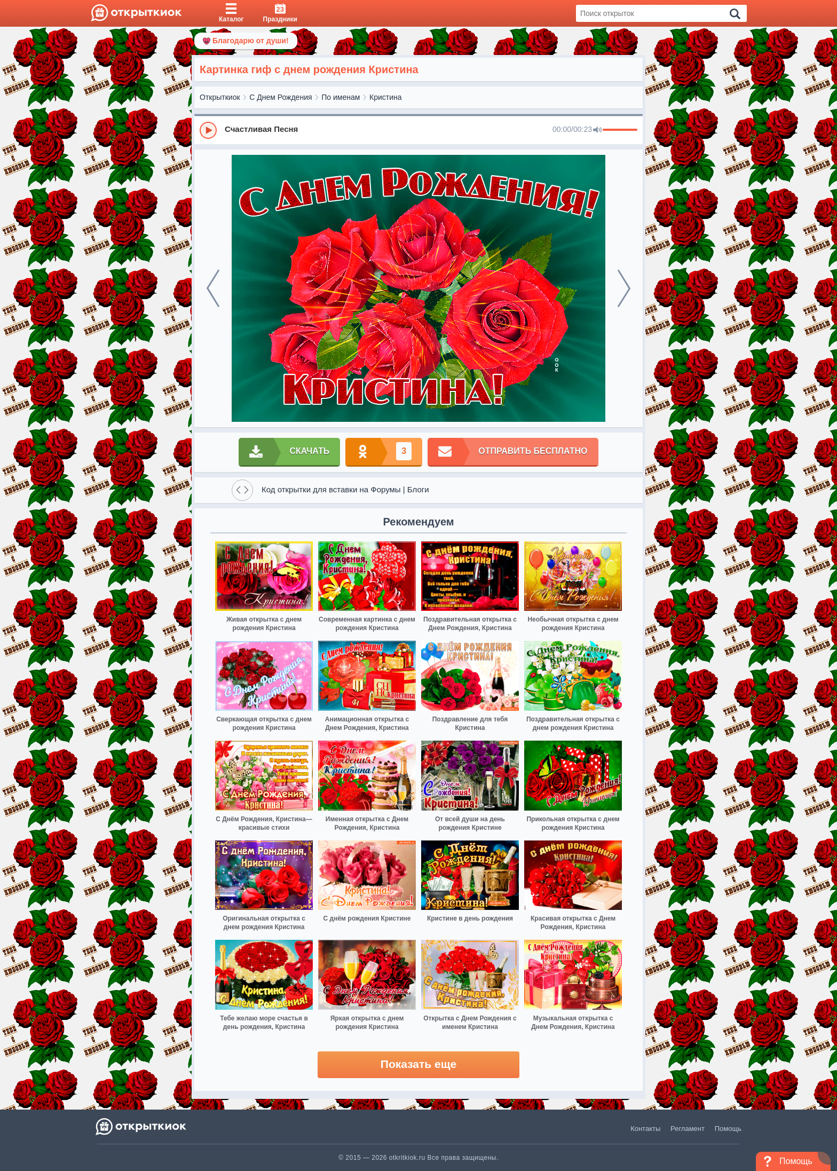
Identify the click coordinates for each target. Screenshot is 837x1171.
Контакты (645, 1129)
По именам (340, 97)
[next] (624, 288)
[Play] (208, 130)
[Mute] (597, 130)
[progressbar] (620, 130)
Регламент (687, 1129)
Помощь (728, 1129)
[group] (418, 129)
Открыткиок (220, 97)
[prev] (213, 288)
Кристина (385, 97)
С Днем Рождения (280, 97)
